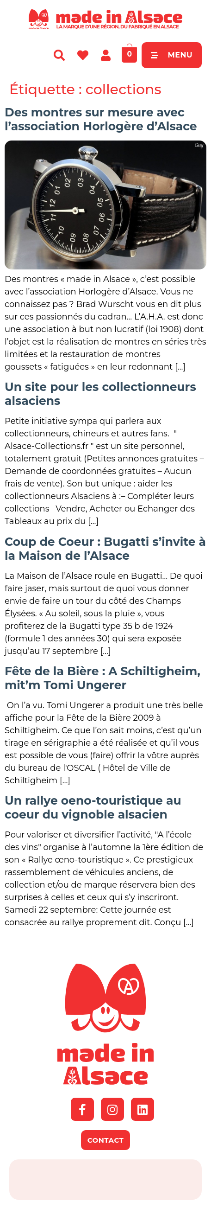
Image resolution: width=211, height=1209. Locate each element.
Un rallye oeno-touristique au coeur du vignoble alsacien (93, 807)
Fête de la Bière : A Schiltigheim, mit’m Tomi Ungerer (102, 678)
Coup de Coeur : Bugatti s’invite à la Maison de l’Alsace (105, 549)
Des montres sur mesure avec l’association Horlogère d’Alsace (101, 119)
